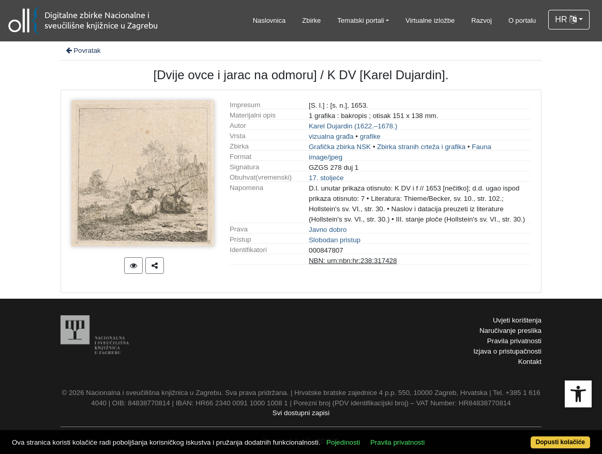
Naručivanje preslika (510, 330)
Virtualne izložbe (430, 20)
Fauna (481, 147)
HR (566, 19)
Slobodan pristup (334, 240)
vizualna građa (331, 136)
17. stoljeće (326, 178)
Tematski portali (360, 20)
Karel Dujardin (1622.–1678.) (353, 126)
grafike (370, 136)
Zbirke (311, 20)
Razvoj (481, 20)
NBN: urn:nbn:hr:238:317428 (353, 261)
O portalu (522, 20)
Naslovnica (269, 20)
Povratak (83, 50)
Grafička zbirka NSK (340, 147)
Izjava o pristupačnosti (507, 351)
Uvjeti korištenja (517, 320)
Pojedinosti (343, 442)
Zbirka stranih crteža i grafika (421, 147)
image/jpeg (325, 157)
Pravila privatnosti (514, 341)
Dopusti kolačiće (560, 442)
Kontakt (529, 361)
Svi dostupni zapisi (301, 413)
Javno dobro (328, 229)
